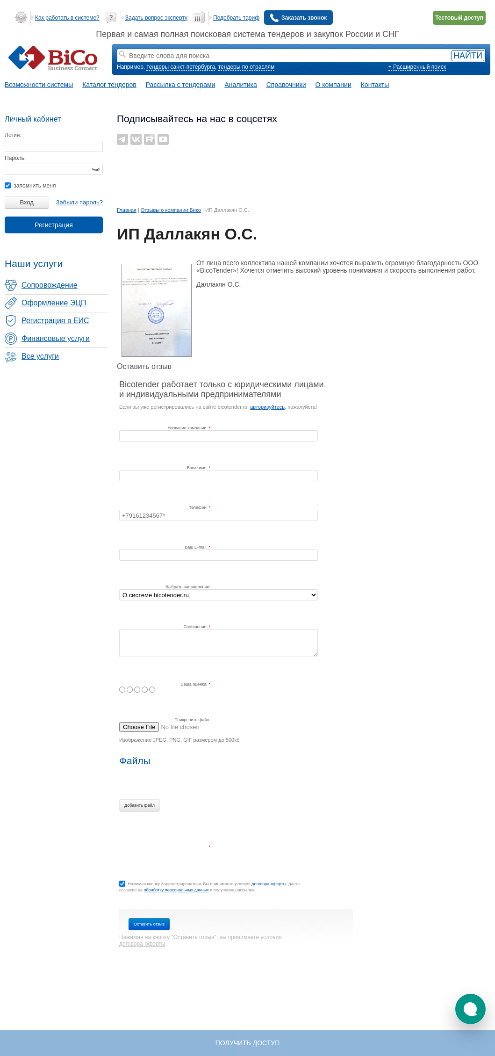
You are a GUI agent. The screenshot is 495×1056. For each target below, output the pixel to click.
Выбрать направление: (187, 587)
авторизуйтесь (267, 407)
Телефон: (198, 507)
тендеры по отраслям (246, 67)
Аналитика (240, 84)
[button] (470, 1009)
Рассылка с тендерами (180, 84)
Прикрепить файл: (192, 719)
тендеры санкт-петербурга (180, 67)
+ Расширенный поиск (417, 67)
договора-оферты (268, 884)
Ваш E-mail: (196, 547)
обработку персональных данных (175, 890)
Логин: (13, 135)
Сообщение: (196, 626)
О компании (334, 84)
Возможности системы (39, 84)
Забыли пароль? (79, 202)
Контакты (375, 84)
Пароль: (15, 158)
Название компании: (188, 428)
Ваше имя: (198, 467)
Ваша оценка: (195, 684)
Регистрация (54, 225)
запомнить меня (30, 185)
